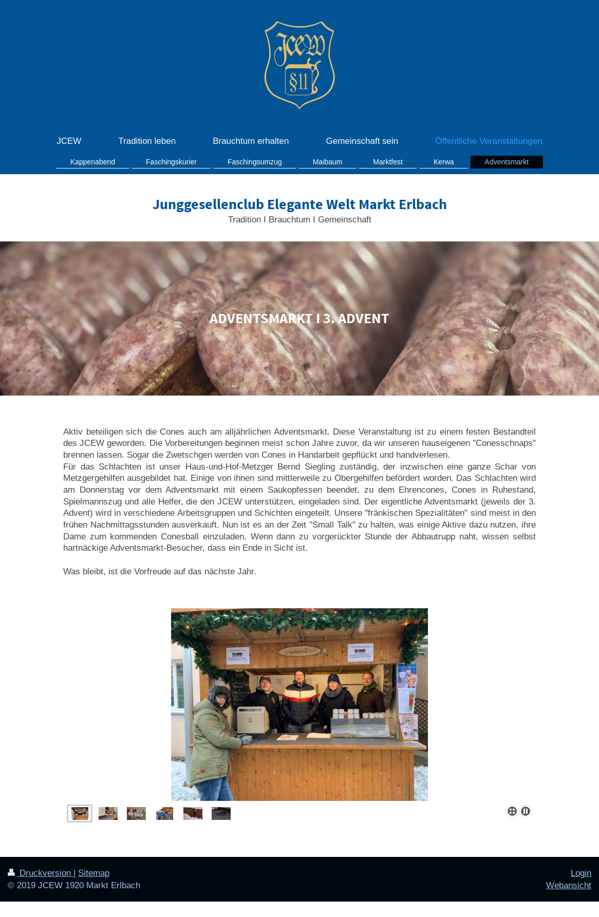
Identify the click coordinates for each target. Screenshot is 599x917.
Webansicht (568, 885)
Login (581, 873)
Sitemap (93, 873)
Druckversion (40, 873)
